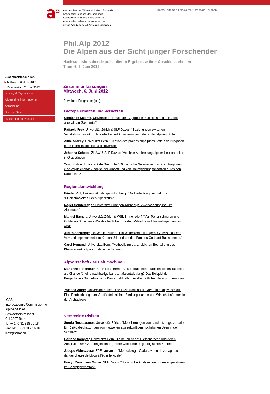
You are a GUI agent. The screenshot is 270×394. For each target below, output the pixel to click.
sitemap (172, 9)
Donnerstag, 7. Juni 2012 (23, 87)
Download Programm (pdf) (81, 101)
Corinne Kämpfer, (77, 339)
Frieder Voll (72, 193)
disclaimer (186, 9)
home (161, 9)
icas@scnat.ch (15, 333)
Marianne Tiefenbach (79, 269)
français (200, 9)
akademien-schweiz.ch (19, 118)
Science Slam (13, 112)
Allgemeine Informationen (21, 99)
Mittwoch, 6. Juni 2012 (21, 82)
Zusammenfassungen (20, 76)
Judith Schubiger (77, 233)
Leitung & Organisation (19, 93)
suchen (212, 9)
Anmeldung (12, 105)
